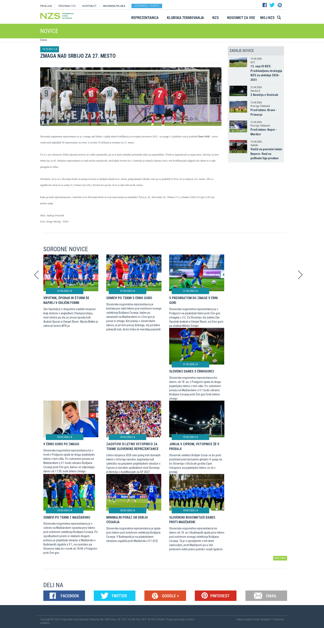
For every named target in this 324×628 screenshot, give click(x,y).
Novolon (280, 619)
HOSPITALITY (89, 6)
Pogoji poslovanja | (176, 619)
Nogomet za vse (241, 17)
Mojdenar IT (267, 619)
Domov (43, 40)
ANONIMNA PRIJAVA (114, 6)
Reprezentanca (145, 17)
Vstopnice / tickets (147, 5)
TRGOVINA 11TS (67, 6)
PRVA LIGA (46, 6)
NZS (215, 17)
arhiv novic (280, 558)
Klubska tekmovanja (185, 17)
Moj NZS (267, 17)
